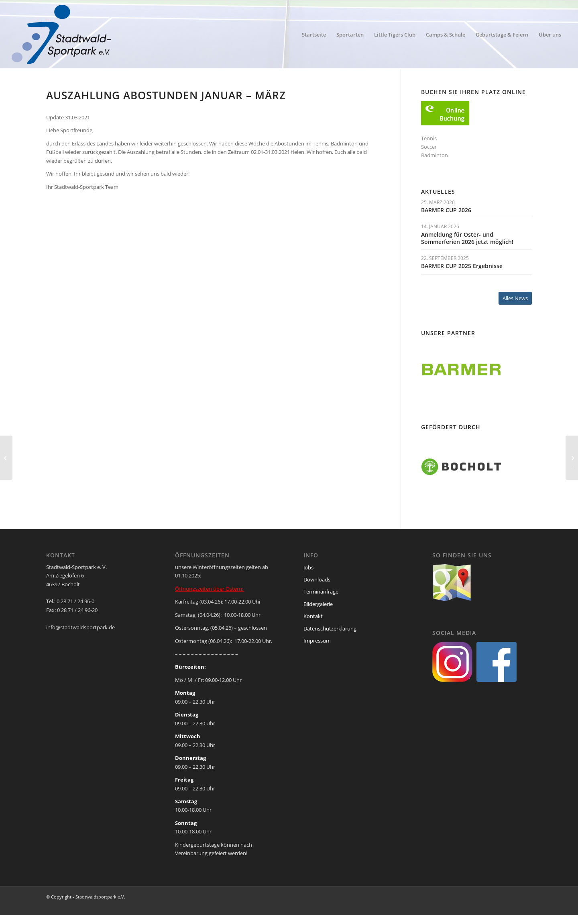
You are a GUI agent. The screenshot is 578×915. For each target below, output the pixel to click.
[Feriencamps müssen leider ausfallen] (6, 458)
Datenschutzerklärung (329, 628)
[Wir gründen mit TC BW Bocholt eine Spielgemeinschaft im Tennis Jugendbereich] (572, 458)
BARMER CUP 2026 (446, 210)
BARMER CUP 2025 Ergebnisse (462, 266)
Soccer (429, 146)
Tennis (429, 138)
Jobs (308, 567)
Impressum (317, 640)
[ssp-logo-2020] (63, 34)
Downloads (316, 579)
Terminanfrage (320, 591)
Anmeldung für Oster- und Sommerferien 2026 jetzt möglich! (467, 238)
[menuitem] (314, 34)
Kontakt (313, 616)
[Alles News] (515, 298)
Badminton (434, 155)
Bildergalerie (318, 604)
